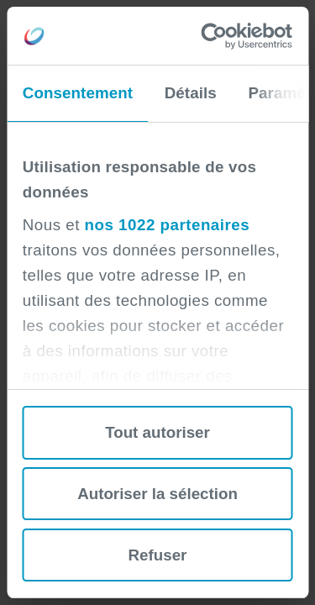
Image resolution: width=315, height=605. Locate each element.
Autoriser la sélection (157, 493)
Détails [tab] (191, 93)
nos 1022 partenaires (167, 225)
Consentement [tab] (78, 93)
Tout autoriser (157, 432)
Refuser (158, 555)
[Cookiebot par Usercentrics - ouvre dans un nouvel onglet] (222, 36)
